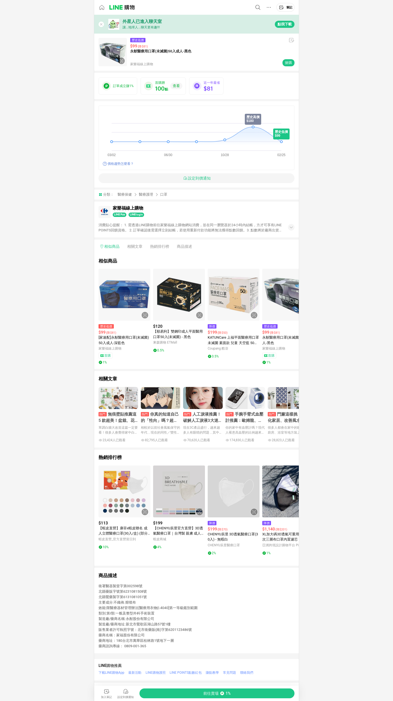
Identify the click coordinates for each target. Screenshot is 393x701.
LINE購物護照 (155, 673)
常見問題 (229, 673)
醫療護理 (146, 194)
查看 (176, 86)
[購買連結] (216, 693)
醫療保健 (125, 194)
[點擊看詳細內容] (124, 295)
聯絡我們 (246, 673)
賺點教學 (212, 673)
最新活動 (134, 673)
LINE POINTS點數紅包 (186, 673)
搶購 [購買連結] (288, 63)
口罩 (163, 194)
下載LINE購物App (111, 673)
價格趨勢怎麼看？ (121, 164)
